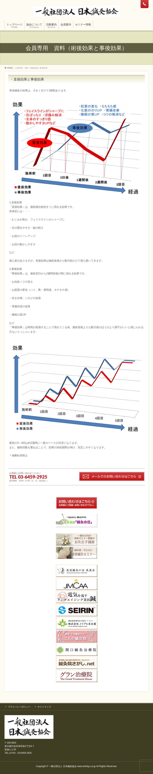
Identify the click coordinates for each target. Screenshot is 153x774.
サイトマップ (44, 707)
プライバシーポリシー (19, 707)
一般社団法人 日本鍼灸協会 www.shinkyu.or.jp (72, 766)
